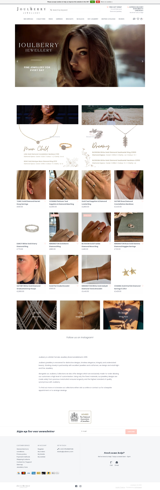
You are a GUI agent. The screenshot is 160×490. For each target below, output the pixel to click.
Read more (55, 137)
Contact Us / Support (24, 462)
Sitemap (20, 464)
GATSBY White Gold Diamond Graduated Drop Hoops (28, 287)
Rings (51, 19)
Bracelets (69, 19)
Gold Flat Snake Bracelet (59, 286)
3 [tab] (139, 94)
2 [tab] (133, 94)
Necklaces (80, 19)
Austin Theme (120, 487)
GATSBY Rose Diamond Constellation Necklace (123, 202)
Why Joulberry (93, 19)
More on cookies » (107, 2)
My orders (41, 451)
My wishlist (41, 456)
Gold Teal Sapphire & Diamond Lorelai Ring (94, 202)
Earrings (59, 19)
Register (41, 449)
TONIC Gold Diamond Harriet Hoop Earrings (28, 202)
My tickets (41, 454)
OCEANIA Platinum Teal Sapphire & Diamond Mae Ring (61, 202)
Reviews (121, 19)
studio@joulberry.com (65, 451)
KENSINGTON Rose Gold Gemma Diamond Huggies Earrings (127, 245)
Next (137, 61)
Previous (22, 61)
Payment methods (23, 456)
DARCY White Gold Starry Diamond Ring (27, 245)
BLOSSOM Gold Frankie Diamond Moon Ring (91, 245)
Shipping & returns (23, 459)
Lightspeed (138, 487)
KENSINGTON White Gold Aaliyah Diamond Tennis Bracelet (95, 287)
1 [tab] (127, 94)
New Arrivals (28, 19)
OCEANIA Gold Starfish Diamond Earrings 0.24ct (127, 287)
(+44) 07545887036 (65, 449)
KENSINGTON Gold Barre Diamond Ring (59, 245)
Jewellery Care (22, 467)
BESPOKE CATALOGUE (108, 19)
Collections (40, 19)
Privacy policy (22, 454)
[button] (134, 19)
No (98, 2)
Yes (92, 2)
